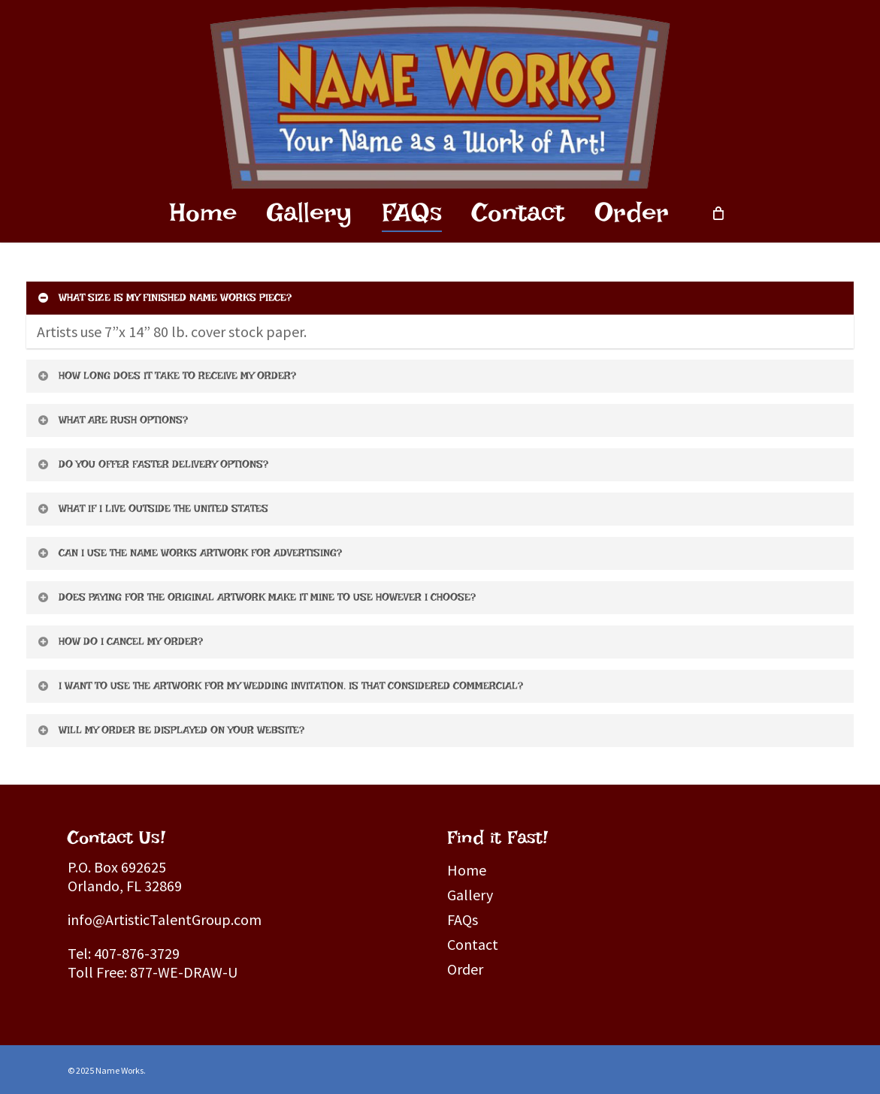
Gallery (470, 894)
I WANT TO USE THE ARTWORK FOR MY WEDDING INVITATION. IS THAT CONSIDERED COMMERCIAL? (279, 686)
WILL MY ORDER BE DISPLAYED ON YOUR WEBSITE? (170, 730)
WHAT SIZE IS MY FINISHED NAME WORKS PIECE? (164, 297)
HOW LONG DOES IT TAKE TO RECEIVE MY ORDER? (166, 375)
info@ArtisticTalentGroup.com (165, 919)
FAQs (462, 919)
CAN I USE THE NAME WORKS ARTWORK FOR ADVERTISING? (189, 553)
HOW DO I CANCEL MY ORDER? (119, 641)
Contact (472, 944)
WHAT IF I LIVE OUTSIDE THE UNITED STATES (152, 508)
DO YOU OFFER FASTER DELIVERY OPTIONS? (152, 464)
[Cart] (717, 212)
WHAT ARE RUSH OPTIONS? (112, 420)
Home (466, 869)
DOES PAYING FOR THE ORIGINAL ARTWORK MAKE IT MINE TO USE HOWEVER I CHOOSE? (256, 597)
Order (465, 969)
